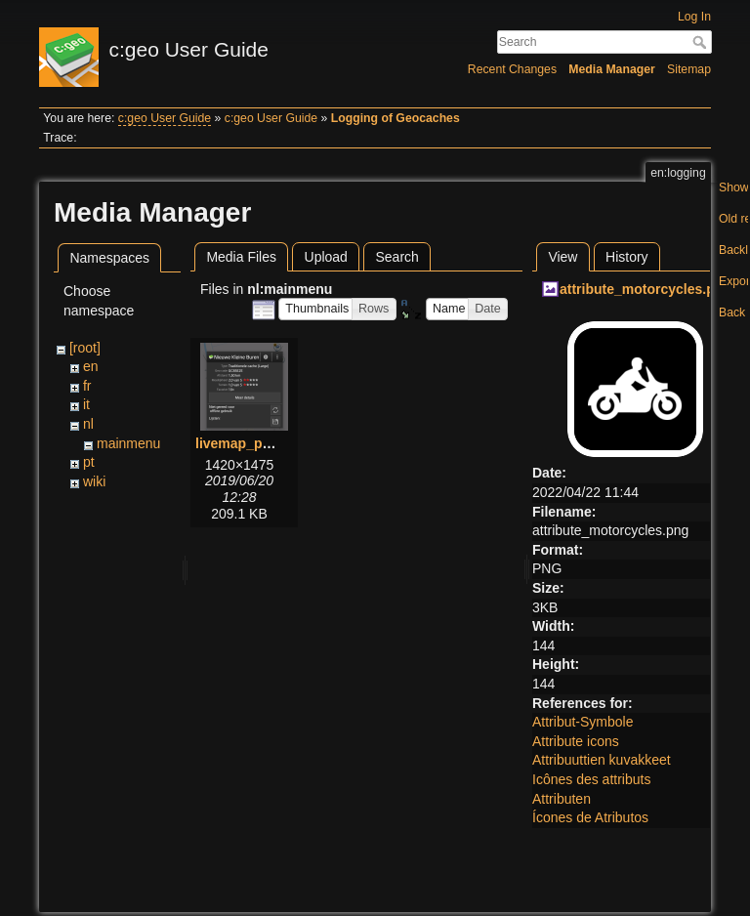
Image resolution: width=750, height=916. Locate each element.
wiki (94, 481)
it (86, 404)
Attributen (561, 799)
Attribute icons (575, 741)
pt (89, 462)
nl (88, 424)
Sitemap (689, 69)
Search (701, 42)
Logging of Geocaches (395, 118)
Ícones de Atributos (590, 817)
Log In (694, 16)
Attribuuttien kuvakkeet (601, 760)
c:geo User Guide (164, 118)
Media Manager (611, 69)
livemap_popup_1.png (267, 443)
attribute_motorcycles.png (645, 289)
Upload (326, 257)
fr (87, 386)
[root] (85, 347)
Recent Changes (512, 69)
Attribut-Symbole (582, 721)
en (91, 366)
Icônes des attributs (591, 779)
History (626, 257)
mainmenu (128, 443)
